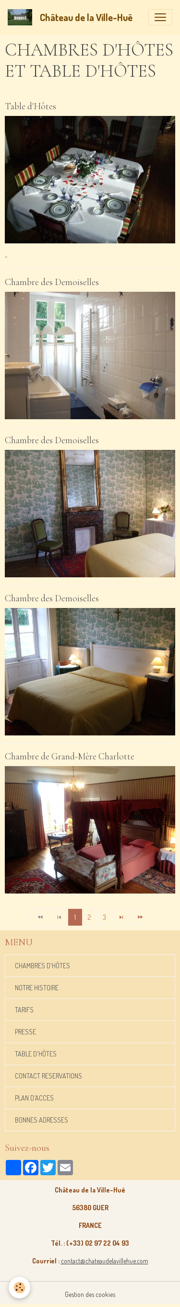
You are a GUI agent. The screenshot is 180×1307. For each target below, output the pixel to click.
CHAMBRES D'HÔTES (42, 966)
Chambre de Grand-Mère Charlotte (69, 756)
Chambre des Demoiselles (52, 282)
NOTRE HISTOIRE (37, 988)
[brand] (72, 17)
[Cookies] (19, 1287)
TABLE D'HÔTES (36, 1054)
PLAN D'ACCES (34, 1098)
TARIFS (24, 1010)
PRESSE (25, 1032)
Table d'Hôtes (30, 106)
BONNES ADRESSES (41, 1120)
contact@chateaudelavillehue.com (104, 1261)
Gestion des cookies (90, 1294)
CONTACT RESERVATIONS (48, 1076)
